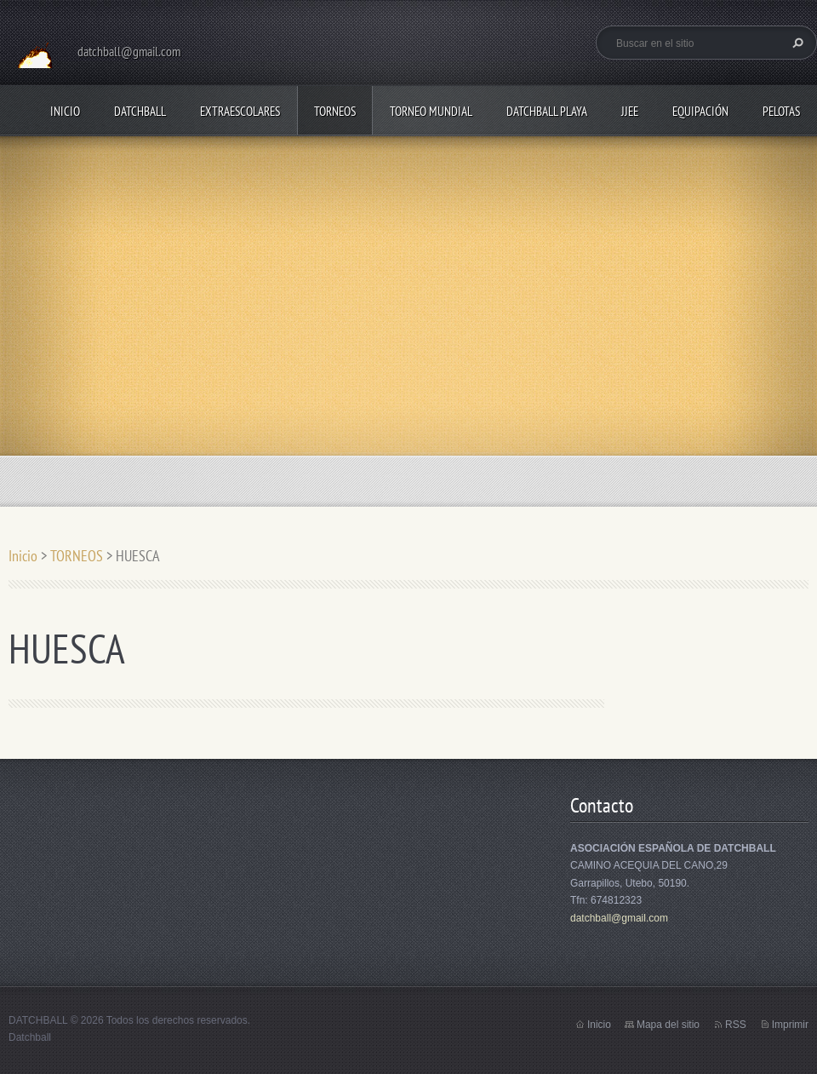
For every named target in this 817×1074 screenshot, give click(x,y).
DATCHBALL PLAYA (546, 111)
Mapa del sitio (668, 1025)
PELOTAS (781, 111)
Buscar (795, 42)
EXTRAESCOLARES (240, 111)
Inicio (65, 111)
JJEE (629, 111)
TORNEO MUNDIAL (431, 111)
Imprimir (790, 1025)
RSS (735, 1025)
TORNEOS (335, 111)
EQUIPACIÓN (700, 111)
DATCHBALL (140, 111)
